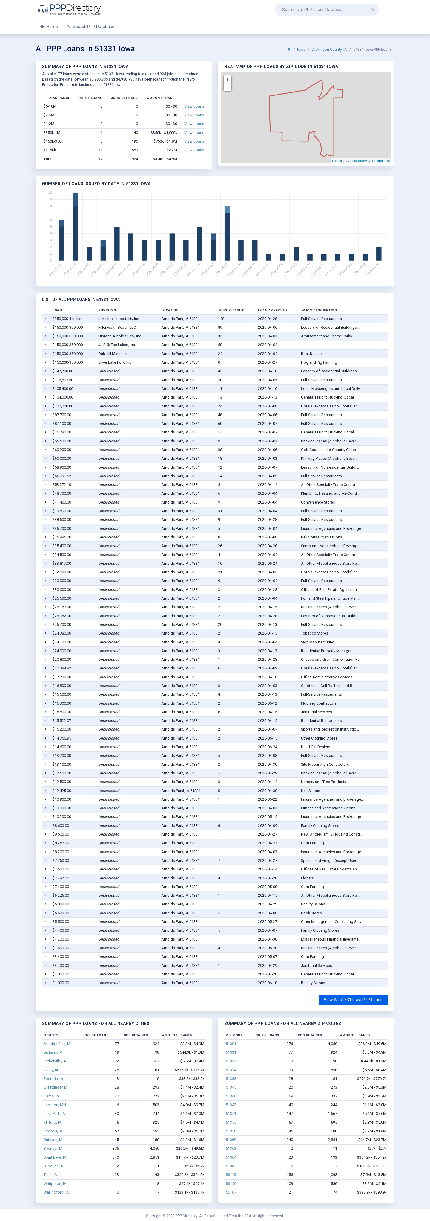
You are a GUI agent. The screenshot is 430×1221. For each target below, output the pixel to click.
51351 (231, 1113)
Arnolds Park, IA (57, 1043)
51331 (231, 1052)
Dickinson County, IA (329, 49)
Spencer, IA (53, 1148)
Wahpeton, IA (55, 1183)
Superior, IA (53, 1166)
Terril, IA (50, 1174)
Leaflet (337, 161)
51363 (231, 1148)
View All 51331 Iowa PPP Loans (353, 999)
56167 (231, 1192)
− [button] (227, 87)
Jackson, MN (55, 1105)
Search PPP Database (90, 27)
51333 (231, 1061)
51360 (231, 1139)
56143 (231, 1174)
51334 (231, 1070)
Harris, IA (51, 1096)
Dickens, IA (53, 1052)
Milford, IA (53, 1122)
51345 (231, 1087)
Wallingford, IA (56, 1192)
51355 (231, 1122)
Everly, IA (51, 1070)
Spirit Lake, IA (55, 1157)
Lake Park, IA (54, 1113)
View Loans (194, 106)
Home (49, 27)
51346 (231, 1096)
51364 (231, 1157)
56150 (231, 1183)
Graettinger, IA (56, 1087)
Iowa (301, 49)
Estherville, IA (55, 1061)
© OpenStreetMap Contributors (367, 161)
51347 (231, 1105)
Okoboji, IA (53, 1131)
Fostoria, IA (53, 1078)
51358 (231, 1131)
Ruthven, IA (53, 1139)
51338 (231, 1078)
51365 (231, 1166)
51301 (231, 1043)
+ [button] (227, 79)
